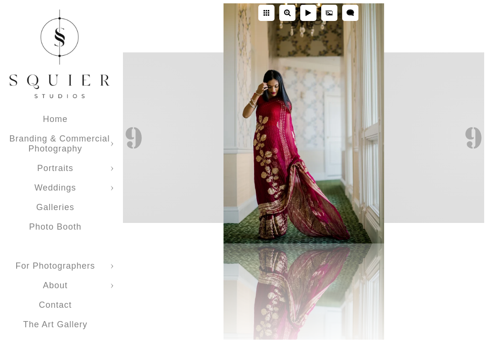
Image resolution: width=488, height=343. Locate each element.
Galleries (55, 207)
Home (55, 119)
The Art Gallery (55, 324)
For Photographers (55, 266)
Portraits (55, 168)
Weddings (55, 187)
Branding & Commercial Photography (59, 143)
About (55, 285)
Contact (55, 305)
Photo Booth (55, 227)
